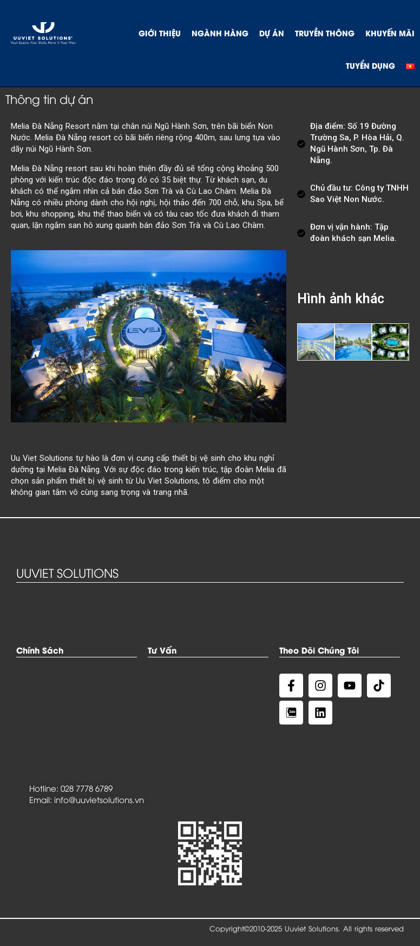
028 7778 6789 (87, 787)
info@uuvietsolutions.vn (99, 799)
